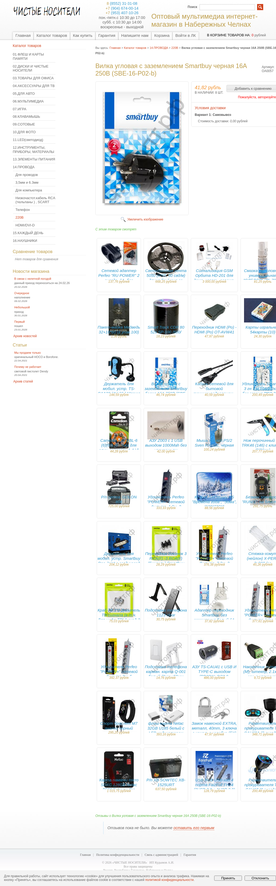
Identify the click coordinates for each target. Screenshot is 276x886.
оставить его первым (193, 828)
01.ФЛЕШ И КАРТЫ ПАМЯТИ (28, 56)
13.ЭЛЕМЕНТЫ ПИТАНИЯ (34, 159)
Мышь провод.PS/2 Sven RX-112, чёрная (214, 442)
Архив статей (23, 381)
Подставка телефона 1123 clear (166, 612)
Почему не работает (27, 366)
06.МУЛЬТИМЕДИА (28, 101)
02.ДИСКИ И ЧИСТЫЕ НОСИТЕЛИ (30, 68)
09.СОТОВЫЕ (24, 124)
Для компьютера (28, 190)
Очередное (21, 293)
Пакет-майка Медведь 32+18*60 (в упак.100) (119, 329)
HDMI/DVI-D (25, 225)
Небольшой (22, 307)
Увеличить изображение (145, 219)
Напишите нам (134, 35)
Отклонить (260, 878)
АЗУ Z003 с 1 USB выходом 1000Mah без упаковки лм (166, 445)
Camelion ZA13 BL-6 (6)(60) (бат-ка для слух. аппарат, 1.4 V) (119, 445)
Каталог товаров (51, 35)
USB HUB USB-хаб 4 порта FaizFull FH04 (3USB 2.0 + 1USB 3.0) (214, 785)
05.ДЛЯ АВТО (24, 94)
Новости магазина (31, 271)
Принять (228, 878)
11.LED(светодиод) (28, 140)
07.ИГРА (19, 109)
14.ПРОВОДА (23, 167)
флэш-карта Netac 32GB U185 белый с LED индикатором (166, 728)
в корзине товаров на (228, 35)
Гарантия (106, 35)
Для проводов (26, 175)
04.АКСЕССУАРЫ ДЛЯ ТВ (34, 86)
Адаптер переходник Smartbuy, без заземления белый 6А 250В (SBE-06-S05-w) (214, 617)
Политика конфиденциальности (117, 855)
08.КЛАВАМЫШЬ (26, 117)
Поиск (192, 7)
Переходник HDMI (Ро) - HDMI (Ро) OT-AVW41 (214, 329)
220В (19, 217)
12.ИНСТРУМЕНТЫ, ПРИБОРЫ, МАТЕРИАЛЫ (33, 149)
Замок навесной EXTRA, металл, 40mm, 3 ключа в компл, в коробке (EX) (214, 728)
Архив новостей (25, 336)
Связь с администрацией (161, 855)
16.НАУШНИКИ (25, 241)
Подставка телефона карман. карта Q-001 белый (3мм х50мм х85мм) (166, 673)
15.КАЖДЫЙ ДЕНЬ (28, 233)
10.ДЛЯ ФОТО (24, 132)
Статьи (20, 344)
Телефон (22, 210)
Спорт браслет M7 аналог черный (118, 725)
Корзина (161, 35)
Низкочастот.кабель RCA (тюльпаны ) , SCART (35, 200)
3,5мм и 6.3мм (26, 182)
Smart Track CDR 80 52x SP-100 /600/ (166, 329)
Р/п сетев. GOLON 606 (119, 499)
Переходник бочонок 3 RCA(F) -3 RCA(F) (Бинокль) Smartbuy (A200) (165, 560)
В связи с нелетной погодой (32, 278)
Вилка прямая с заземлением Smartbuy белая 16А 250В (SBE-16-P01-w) (166, 390)
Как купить (82, 35)
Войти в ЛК (185, 35)
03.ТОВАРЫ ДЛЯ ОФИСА (33, 78)
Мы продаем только (27, 352)
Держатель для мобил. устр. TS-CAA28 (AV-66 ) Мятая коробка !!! (119, 390)
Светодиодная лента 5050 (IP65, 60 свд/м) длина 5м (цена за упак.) (165, 277)
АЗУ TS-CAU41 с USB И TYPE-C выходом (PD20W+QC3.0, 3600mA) (214, 673)
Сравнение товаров (32, 251)
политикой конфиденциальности (169, 880)
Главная (23, 35)
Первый (19, 321)
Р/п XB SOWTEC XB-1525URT (166, 782)
